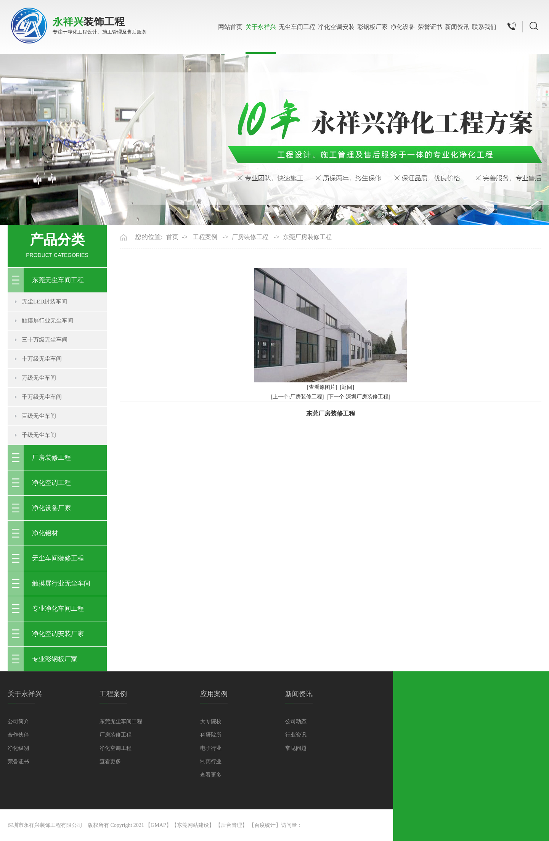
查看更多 (110, 761)
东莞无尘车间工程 (58, 280)
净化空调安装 (336, 27)
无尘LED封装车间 (44, 302)
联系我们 (484, 27)
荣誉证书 (430, 27)
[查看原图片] (322, 387)
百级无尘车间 (39, 416)
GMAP (158, 825)
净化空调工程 (51, 482)
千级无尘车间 (39, 435)
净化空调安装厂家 (58, 633)
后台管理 (231, 825)
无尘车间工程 (297, 27)
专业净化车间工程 (58, 608)
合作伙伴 (18, 735)
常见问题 (296, 748)
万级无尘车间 (39, 378)
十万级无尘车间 (42, 359)
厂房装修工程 (51, 457)
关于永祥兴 (261, 27)
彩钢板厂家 (372, 27)
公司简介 (18, 721)
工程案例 (205, 237)
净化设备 (402, 27)
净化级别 (18, 748)
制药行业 (211, 761)
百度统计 (265, 825)
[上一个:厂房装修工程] (297, 397)
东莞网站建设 (193, 825)
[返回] (347, 387)
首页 (172, 237)
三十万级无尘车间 (44, 340)
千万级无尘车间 (42, 397)
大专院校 (211, 721)
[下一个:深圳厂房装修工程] (358, 397)
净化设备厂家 (51, 508)
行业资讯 (296, 735)
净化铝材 (45, 533)
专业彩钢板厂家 (54, 659)
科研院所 (211, 735)
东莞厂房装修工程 (307, 237)
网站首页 (230, 27)
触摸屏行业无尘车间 (47, 321)
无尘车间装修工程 (58, 558)
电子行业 (211, 748)
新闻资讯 (457, 27)
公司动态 (296, 721)
